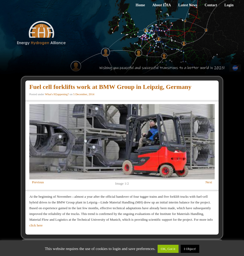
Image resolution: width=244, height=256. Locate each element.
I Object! (190, 249)
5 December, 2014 (84, 94)
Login (229, 5)
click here (36, 225)
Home (140, 5)
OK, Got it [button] (168, 249)
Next (209, 182)
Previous (38, 182)
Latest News (187, 5)
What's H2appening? (57, 94)
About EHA (161, 5)
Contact (211, 5)
